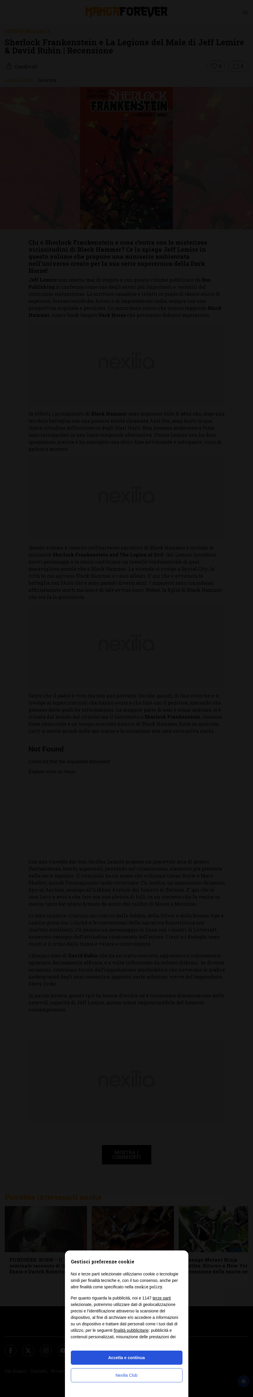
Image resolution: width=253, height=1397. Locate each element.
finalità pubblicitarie (131, 1330)
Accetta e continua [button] (126, 1357)
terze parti (162, 1298)
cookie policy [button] (148, 1287)
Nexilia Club (126, 1375)
